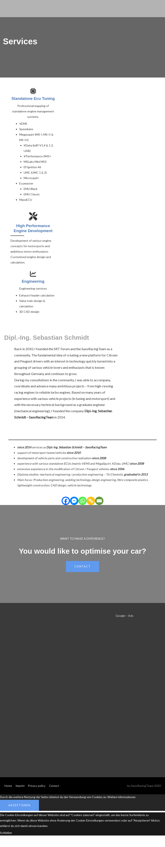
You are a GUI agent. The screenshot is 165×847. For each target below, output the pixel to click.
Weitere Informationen (122, 801)
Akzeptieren (19, 809)
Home (8, 790)
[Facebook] (66, 505)
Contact (55, 790)
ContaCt (82, 571)
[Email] (99, 505)
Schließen (6, 837)
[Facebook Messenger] (74, 505)
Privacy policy (37, 790)
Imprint (20, 790)
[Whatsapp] (82, 505)
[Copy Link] (91, 505)
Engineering (33, 286)
